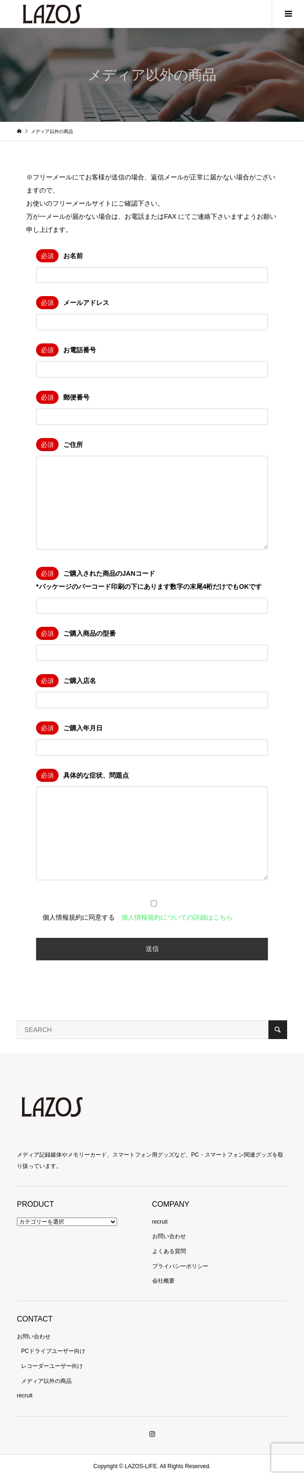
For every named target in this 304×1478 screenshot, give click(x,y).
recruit (160, 1221)
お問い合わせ (169, 1236)
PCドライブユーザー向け (53, 1351)
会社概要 (163, 1280)
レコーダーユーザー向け (52, 1366)
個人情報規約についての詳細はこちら (177, 917)
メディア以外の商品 (46, 1381)
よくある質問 (169, 1251)
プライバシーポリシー (180, 1266)
